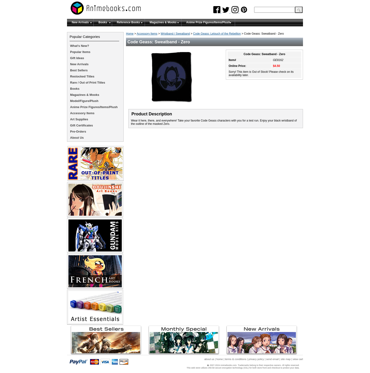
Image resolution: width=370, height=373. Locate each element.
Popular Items (80, 52)
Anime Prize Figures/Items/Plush (208, 22)
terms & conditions (235, 359)
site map (286, 359)
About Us (77, 137)
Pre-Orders (78, 131)
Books (102, 22)
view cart (298, 359)
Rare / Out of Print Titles (87, 82)
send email (272, 359)
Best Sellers (79, 70)
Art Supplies (79, 119)
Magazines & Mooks (163, 22)
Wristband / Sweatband (175, 33)
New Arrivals (80, 22)
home (219, 359)
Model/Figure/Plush (84, 101)
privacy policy (256, 359)
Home (130, 33)
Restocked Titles (82, 76)
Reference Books (128, 22)
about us (209, 359)
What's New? (79, 46)
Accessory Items (147, 33)
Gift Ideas (77, 58)
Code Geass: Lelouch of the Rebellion (217, 33)
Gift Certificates (81, 125)
